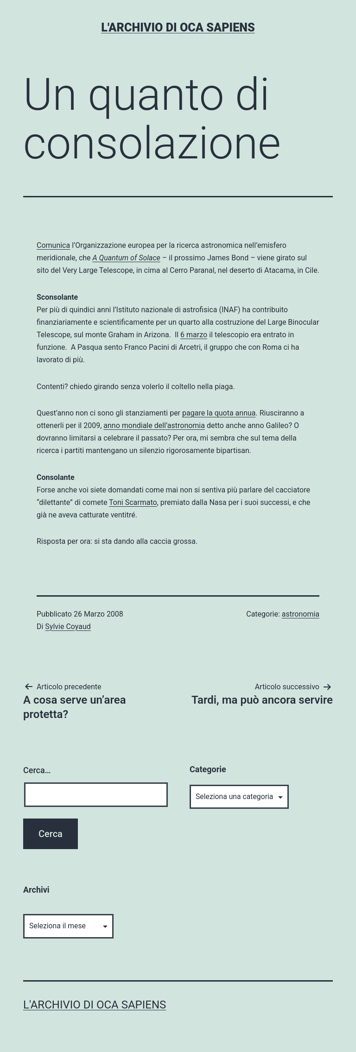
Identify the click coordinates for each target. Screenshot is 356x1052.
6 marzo (193, 334)
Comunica (53, 245)
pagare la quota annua (219, 413)
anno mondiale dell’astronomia (154, 425)
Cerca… (37, 770)
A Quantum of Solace (126, 257)
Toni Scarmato (133, 502)
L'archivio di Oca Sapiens (177, 27)
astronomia (300, 614)
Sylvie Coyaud (67, 626)
